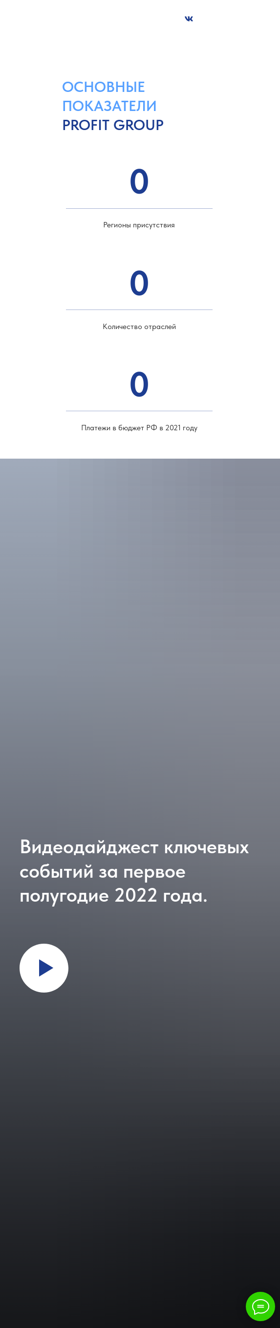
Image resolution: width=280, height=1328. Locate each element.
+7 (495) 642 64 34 (116, 40)
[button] (119, 19)
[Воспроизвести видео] (44, 968)
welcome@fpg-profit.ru (187, 40)
